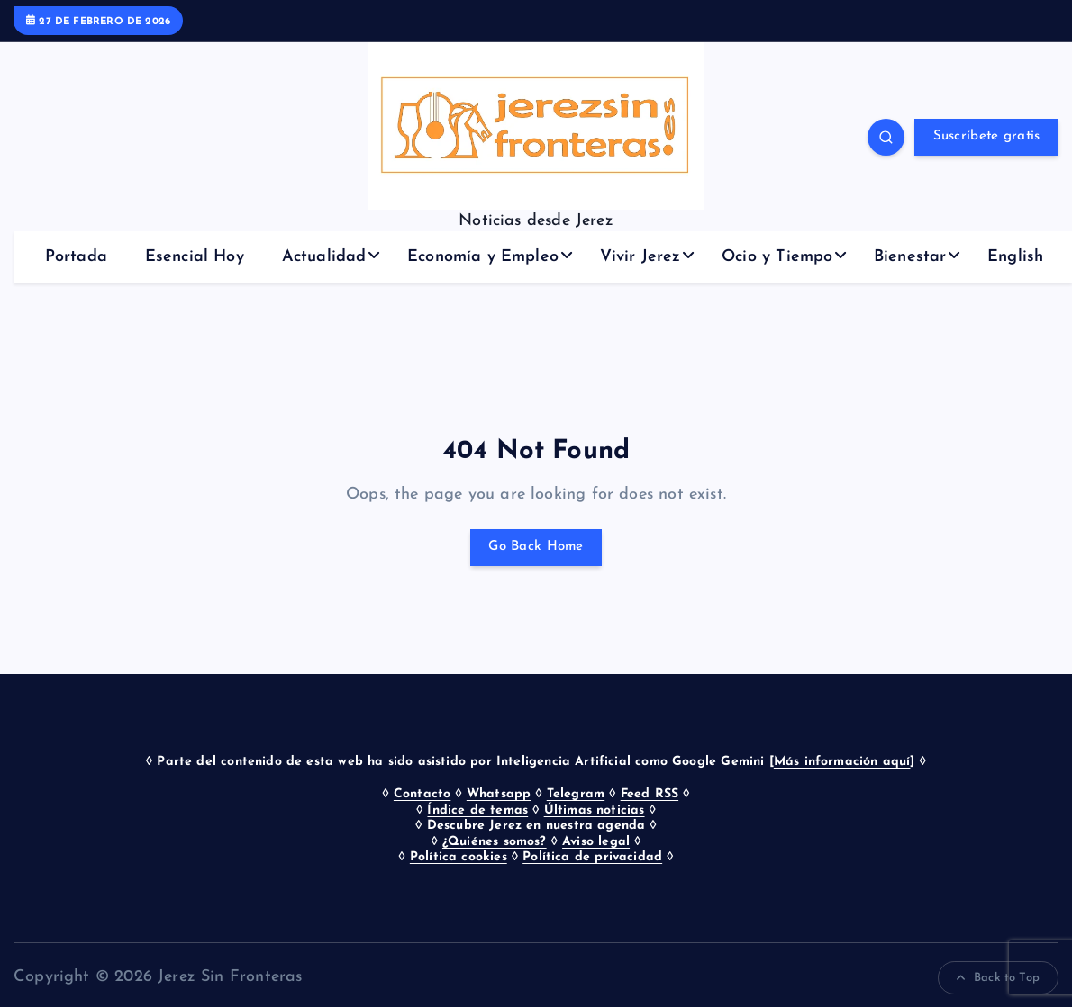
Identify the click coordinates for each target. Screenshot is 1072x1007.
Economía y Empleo (483, 256)
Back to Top (998, 978)
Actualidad (324, 256)
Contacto (422, 794)
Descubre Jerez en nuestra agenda (536, 825)
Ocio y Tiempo (777, 256)
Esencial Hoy (194, 256)
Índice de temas (477, 810)
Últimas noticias (594, 810)
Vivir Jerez (640, 256)
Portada (76, 256)
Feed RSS (649, 794)
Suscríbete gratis (986, 136)
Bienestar (910, 256)
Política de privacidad (592, 857)
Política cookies (458, 857)
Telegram (575, 794)
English (1015, 256)
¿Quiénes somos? (494, 842)
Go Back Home (535, 546)
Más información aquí (842, 762)
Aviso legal (596, 842)
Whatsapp (499, 794)
